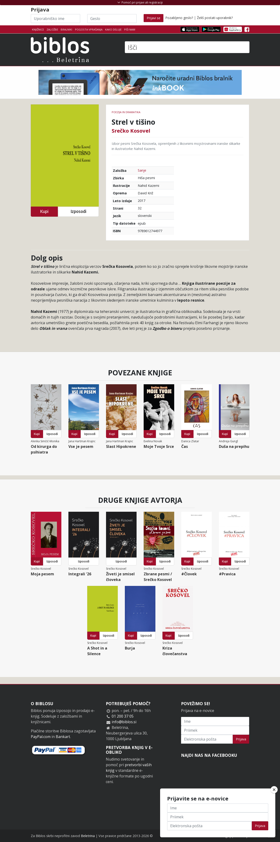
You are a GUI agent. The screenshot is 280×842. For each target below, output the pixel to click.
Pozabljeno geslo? (179, 17)
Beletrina (88, 836)
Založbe (52, 29)
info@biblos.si (124, 721)
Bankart (63, 736)
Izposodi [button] (78, 211)
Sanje (142, 170)
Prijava (241, 739)
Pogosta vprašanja (89, 29)
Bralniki (66, 29)
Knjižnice (38, 29)
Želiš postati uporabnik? (215, 17)
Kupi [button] (44, 211)
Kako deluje (113, 29)
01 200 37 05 (123, 716)
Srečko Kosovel (131, 130)
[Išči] (187, 47)
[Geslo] (112, 18)
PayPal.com (41, 736)
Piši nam (129, 29)
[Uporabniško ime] (55, 18)
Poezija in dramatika (126, 112)
